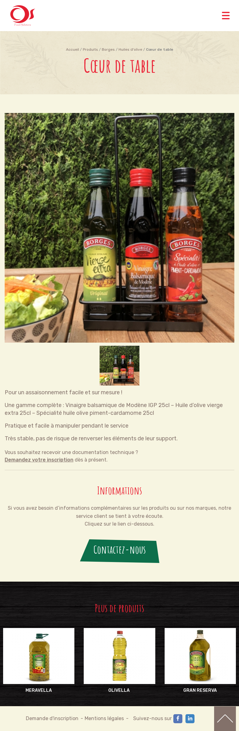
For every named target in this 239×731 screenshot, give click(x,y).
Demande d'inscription (52, 718)
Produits (90, 49)
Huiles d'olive (130, 49)
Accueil (72, 49)
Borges (108, 49)
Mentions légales (104, 718)
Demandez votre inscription (39, 460)
